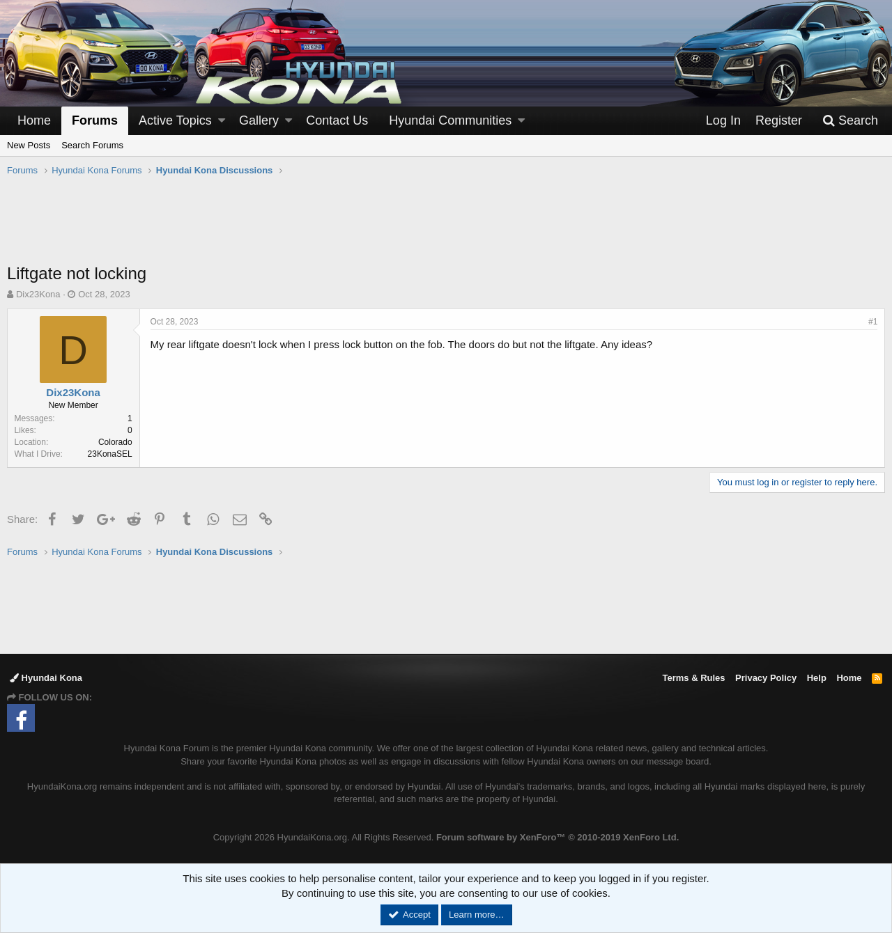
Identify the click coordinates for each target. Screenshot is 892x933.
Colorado (115, 442)
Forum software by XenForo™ (557, 837)
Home (34, 120)
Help (816, 678)
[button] (222, 121)
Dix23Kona (38, 294)
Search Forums (92, 145)
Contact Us (337, 120)
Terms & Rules (693, 678)
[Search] (850, 121)
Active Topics (175, 120)
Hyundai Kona (46, 678)
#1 (872, 322)
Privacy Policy (766, 678)
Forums (95, 120)
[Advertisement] (446, 227)
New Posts (28, 145)
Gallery (259, 120)
